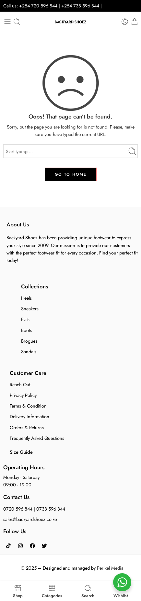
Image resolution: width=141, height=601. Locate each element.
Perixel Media (110, 568)
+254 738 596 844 (80, 5)
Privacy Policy (23, 395)
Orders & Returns (27, 427)
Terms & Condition (28, 405)
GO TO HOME (71, 174)
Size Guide (21, 452)
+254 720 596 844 (38, 5)
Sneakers (30, 308)
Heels (26, 298)
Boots (26, 330)
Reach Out (20, 384)
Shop (18, 591)
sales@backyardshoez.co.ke (30, 519)
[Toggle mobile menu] (7, 22)
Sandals (28, 351)
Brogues (29, 340)
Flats (25, 319)
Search (87, 591)
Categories (52, 591)
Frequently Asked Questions (37, 438)
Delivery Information (29, 416)
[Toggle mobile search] (16, 21)
